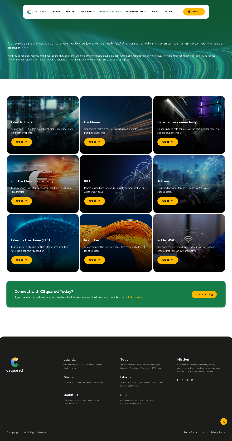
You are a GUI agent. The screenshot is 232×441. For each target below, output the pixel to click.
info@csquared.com (138, 297)
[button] (179, 380)
